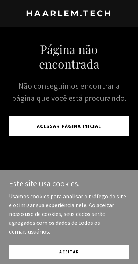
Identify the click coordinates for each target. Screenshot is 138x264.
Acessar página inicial (69, 126)
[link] (69, 14)
